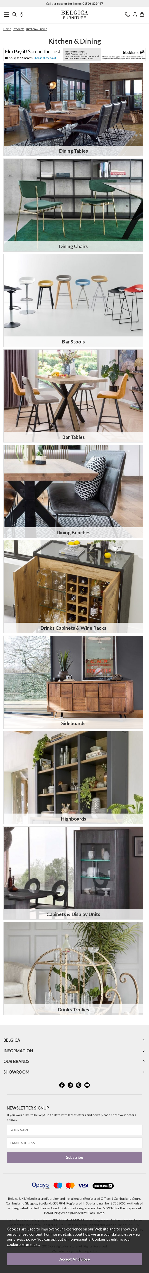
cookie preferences (23, 1244)
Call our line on (74, 3)
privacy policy (24, 1239)
